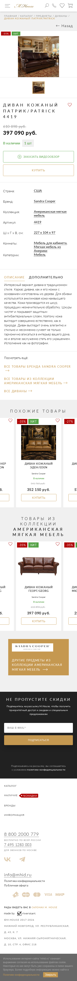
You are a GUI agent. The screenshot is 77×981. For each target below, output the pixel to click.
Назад (67, 25)
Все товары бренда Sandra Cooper (37, 368)
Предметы (44, 16)
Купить (38, 497)
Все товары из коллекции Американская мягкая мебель (35, 381)
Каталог (26, 16)
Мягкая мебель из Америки (47, 249)
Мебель (40, 254)
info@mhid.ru (17, 874)
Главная (10, 16)
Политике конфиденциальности (21, 974)
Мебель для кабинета (50, 243)
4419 (37, 222)
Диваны (61, 16)
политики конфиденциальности (46, 769)
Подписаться (38, 740)
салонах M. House (44, 907)
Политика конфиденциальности (24, 881)
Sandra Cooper (44, 201)
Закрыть (50, 974)
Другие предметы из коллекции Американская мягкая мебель (37, 665)
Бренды (10, 805)
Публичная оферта (16, 885)
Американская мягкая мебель (50, 213)
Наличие (20, 796)
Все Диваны (18, 391)
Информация (14, 814)
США (38, 190)
